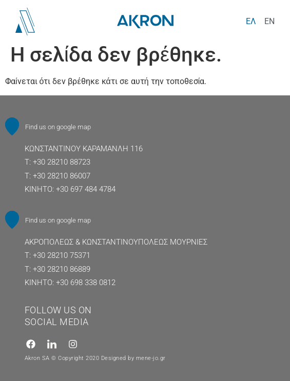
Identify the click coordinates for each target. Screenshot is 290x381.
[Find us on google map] (12, 126)
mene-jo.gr (151, 358)
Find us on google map (58, 127)
